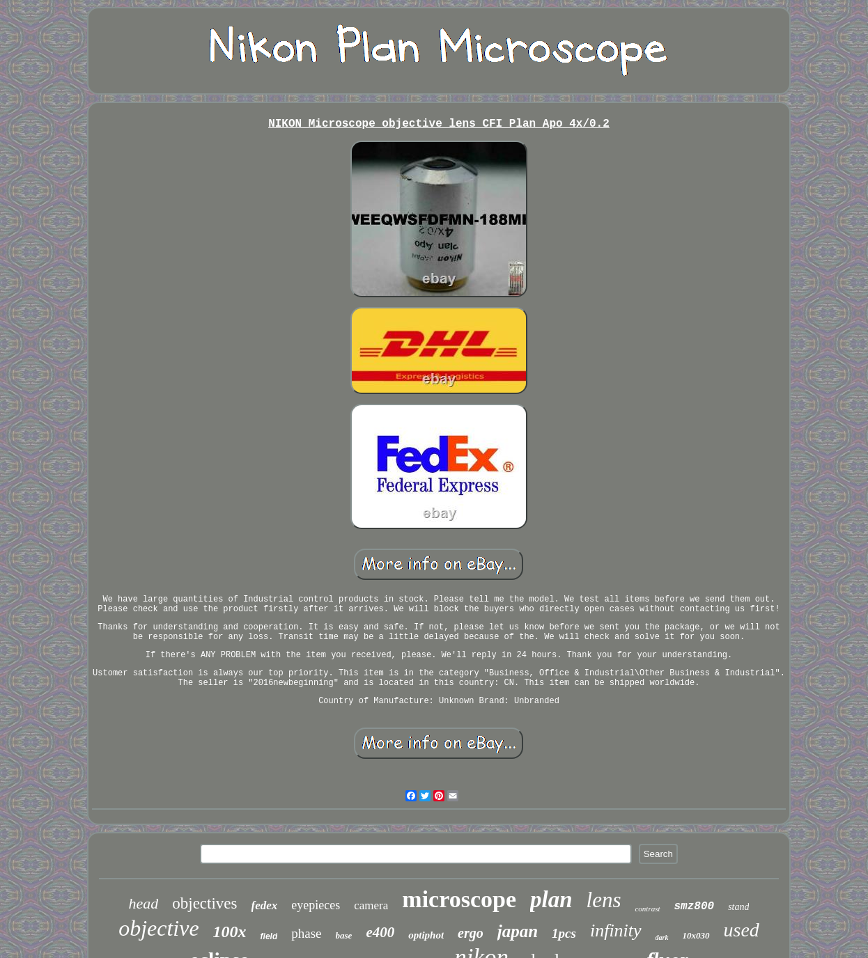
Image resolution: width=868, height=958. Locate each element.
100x (230, 931)
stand (738, 907)
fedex (264, 905)
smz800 (694, 906)
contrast (647, 908)
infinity (616, 930)
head (144, 903)
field (269, 936)
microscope (459, 899)
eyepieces (315, 905)
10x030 (696, 935)
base (344, 935)
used (741, 930)
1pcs (564, 933)
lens (604, 900)
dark (662, 937)
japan (517, 931)
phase (306, 933)
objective (158, 928)
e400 (380, 932)
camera (371, 905)
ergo (470, 933)
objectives (204, 903)
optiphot (426, 935)
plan (551, 899)
